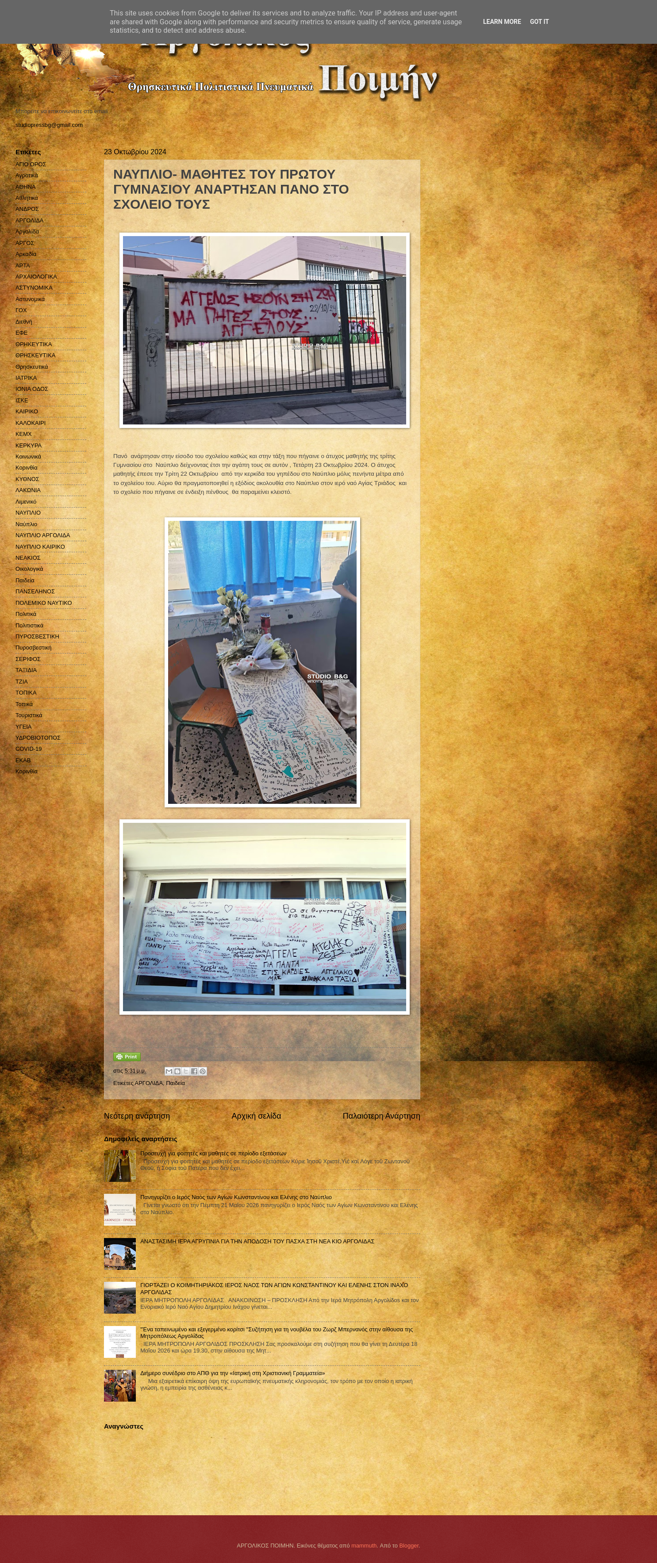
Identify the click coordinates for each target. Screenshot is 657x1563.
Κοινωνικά (28, 456)
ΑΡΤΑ (22, 265)
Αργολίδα (27, 231)
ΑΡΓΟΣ (24, 243)
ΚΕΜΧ (23, 434)
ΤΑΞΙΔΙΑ (26, 670)
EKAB (23, 760)
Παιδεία (175, 1083)
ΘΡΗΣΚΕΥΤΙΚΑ (35, 355)
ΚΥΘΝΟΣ (27, 479)
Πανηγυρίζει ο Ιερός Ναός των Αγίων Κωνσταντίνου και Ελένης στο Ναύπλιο (236, 1197)
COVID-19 (28, 748)
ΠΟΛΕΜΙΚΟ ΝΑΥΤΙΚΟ (43, 603)
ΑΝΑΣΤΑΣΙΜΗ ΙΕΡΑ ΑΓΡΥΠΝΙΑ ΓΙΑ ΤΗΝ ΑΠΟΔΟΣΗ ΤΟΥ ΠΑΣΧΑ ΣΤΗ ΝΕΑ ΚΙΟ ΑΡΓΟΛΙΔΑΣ (257, 1241)
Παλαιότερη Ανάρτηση (381, 1116)
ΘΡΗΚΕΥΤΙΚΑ (33, 344)
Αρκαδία (25, 254)
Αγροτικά (26, 175)
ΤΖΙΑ (21, 681)
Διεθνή (23, 321)
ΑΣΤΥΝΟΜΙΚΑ (34, 287)
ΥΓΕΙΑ (23, 726)
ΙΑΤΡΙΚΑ (26, 378)
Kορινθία (26, 771)
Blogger (409, 1545)
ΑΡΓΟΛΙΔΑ (149, 1083)
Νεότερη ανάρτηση (137, 1116)
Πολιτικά (25, 614)
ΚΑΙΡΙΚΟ (26, 411)
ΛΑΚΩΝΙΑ (28, 490)
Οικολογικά (29, 569)
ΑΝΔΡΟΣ (27, 209)
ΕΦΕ (21, 332)
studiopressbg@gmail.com (49, 125)
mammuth (364, 1545)
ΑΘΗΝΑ (25, 186)
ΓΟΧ (21, 310)
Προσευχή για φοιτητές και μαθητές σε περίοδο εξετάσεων (213, 1153)
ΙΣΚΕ (21, 400)
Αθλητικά (26, 198)
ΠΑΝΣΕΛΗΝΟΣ (35, 591)
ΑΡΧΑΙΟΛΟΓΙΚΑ (36, 276)
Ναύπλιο (26, 524)
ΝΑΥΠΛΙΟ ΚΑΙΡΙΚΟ (40, 546)
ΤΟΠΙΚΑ (26, 692)
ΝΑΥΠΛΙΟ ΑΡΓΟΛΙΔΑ (42, 535)
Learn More (502, 21)
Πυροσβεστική (33, 647)
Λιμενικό (25, 501)
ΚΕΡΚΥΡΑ (28, 445)
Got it (539, 21)
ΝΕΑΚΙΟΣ (28, 557)
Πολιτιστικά (29, 625)
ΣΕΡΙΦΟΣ (28, 659)
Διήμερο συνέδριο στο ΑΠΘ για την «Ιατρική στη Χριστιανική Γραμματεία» (232, 1373)
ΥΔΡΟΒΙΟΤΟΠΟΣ (38, 737)
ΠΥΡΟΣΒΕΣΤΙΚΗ (37, 636)
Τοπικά (24, 704)
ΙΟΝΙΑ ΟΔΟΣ (31, 389)
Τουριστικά (28, 715)
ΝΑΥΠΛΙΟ (28, 512)
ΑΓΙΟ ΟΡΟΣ (30, 164)
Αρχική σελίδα (256, 1116)
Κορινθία (26, 467)
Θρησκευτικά (31, 366)
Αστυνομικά (30, 299)
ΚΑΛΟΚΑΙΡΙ (30, 423)
